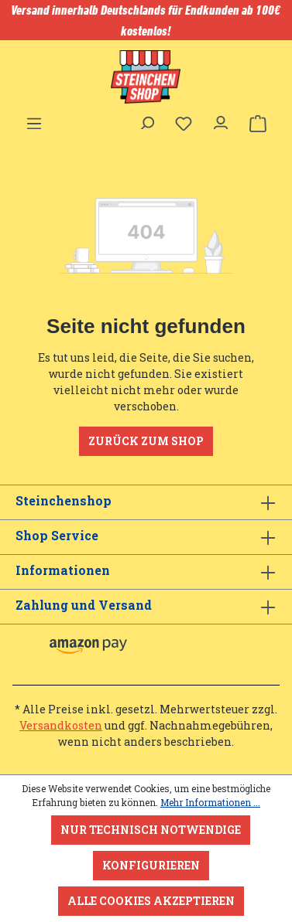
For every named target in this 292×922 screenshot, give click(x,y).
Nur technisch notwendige (150, 829)
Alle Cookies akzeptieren (151, 900)
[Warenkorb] (258, 123)
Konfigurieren (151, 865)
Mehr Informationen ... (210, 802)
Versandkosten (60, 725)
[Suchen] (146, 119)
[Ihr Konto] (220, 119)
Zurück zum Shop (146, 441)
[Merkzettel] (183, 123)
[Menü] (34, 119)
